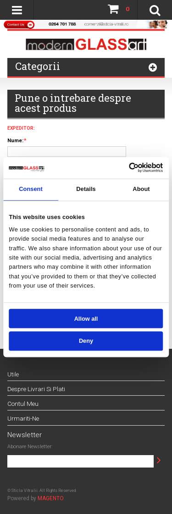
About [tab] (141, 189)
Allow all (86, 318)
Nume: (15, 140)
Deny (86, 341)
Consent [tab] (31, 189)
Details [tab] (85, 189)
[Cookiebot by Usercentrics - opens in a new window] (129, 168)
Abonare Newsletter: (29, 447)
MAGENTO (51, 498)
